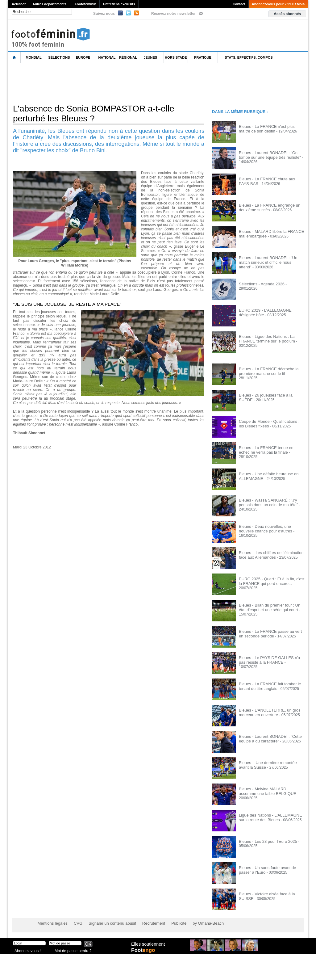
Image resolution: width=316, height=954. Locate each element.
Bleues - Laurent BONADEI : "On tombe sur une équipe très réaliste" (271, 154)
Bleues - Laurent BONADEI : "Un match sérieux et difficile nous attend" (271, 259)
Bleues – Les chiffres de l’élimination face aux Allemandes (269, 554)
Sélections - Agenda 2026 (260, 284)
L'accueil (14, 57)
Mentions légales (51, 923)
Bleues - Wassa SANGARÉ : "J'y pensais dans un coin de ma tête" (266, 502)
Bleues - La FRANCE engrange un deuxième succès (267, 207)
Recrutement (146, 923)
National (107, 57)
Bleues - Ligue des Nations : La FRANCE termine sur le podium (265, 338)
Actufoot (19, 4)
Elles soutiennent (147, 943)
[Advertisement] (120, 83)
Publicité (170, 923)
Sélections (59, 57)
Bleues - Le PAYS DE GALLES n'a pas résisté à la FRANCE (270, 659)
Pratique (202, 57)
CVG (76, 923)
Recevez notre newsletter (173, 13)
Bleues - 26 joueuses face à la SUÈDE (270, 395)
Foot (143, 950)
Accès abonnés (287, 14)
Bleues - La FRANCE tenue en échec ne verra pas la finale (269, 449)
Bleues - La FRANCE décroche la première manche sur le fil (266, 371)
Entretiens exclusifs (119, 4)
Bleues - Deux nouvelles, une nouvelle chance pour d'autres (270, 528)
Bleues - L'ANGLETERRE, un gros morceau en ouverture (267, 712)
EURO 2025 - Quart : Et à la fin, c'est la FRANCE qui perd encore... (271, 581)
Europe (83, 57)
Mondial (33, 57)
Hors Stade (176, 57)
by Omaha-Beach (197, 923)
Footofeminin (85, 4)
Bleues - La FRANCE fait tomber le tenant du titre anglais (267, 686)
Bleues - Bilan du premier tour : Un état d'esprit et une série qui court (271, 607)
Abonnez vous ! (26, 949)
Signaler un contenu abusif (108, 923)
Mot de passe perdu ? (71, 949)
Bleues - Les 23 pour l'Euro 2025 (266, 841)
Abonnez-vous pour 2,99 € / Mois (278, 4)
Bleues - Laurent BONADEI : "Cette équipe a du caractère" (268, 738)
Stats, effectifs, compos (248, 57)
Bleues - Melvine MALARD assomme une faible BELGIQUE (269, 791)
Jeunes (150, 57)
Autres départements (49, 4)
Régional (128, 57)
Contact (239, 4)
